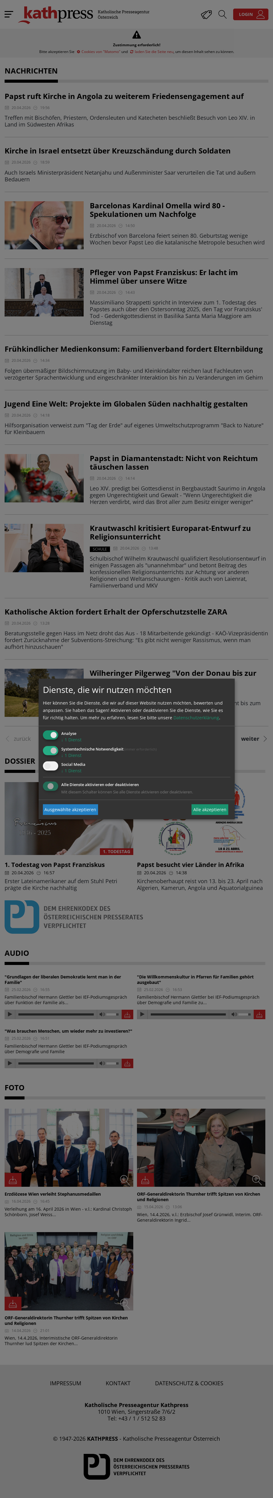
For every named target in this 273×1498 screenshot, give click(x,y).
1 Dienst (71, 740)
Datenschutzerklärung (196, 718)
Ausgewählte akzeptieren (70, 809)
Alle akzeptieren (209, 809)
